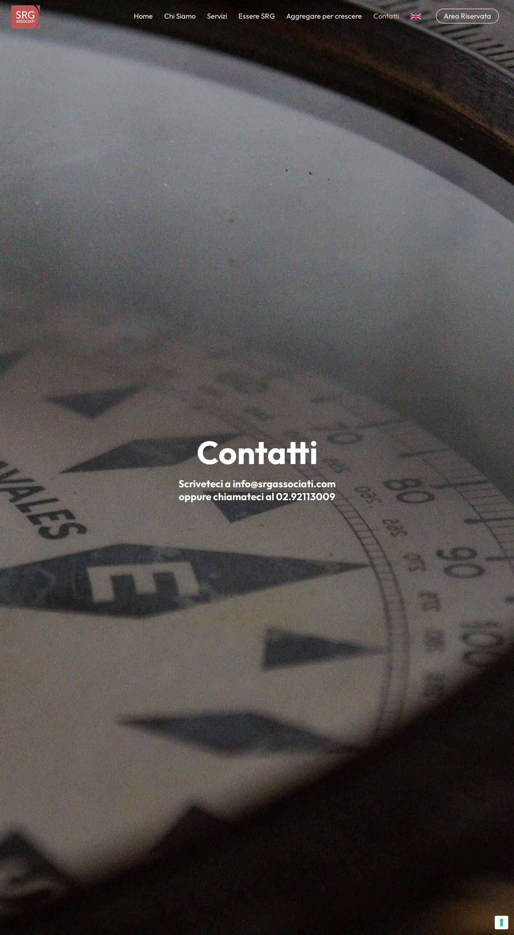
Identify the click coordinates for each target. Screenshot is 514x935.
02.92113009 (305, 496)
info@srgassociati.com (284, 483)
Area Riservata (467, 15)
